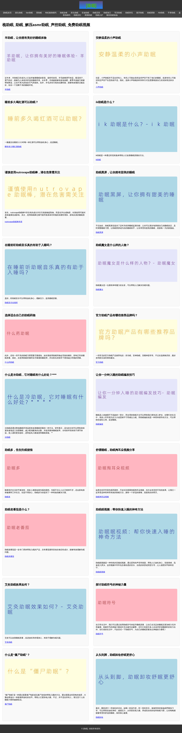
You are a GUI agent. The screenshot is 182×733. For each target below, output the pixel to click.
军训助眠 (118, 13)
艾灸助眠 (8, 642)
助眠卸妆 (99, 717)
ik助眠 (98, 160)
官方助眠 (99, 362)
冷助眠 (7, 437)
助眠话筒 (96, 13)
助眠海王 (107, 13)
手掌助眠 (171, 13)
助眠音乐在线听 (11, 303)
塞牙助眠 (140, 13)
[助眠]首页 (7, 13)
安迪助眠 (85, 13)
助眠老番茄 (9, 556)
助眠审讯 (129, 13)
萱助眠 (39, 13)
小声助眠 (99, 87)
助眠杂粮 (63, 13)
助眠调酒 (151, 13)
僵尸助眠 (8, 704)
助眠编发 (99, 424)
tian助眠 (29, 13)
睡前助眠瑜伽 (112, 15)
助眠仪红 (77, 15)
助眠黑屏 (99, 232)
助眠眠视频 (100, 572)
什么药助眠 (9, 362)
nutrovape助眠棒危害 (13, 222)
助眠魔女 (99, 290)
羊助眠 (7, 89)
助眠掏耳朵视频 (102, 497)
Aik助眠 (161, 13)
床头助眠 (74, 13)
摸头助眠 (19, 13)
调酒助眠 (88, 15)
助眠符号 (99, 634)
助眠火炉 (99, 15)
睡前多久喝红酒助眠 (13, 147)
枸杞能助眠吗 (50, 13)
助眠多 (7, 497)
